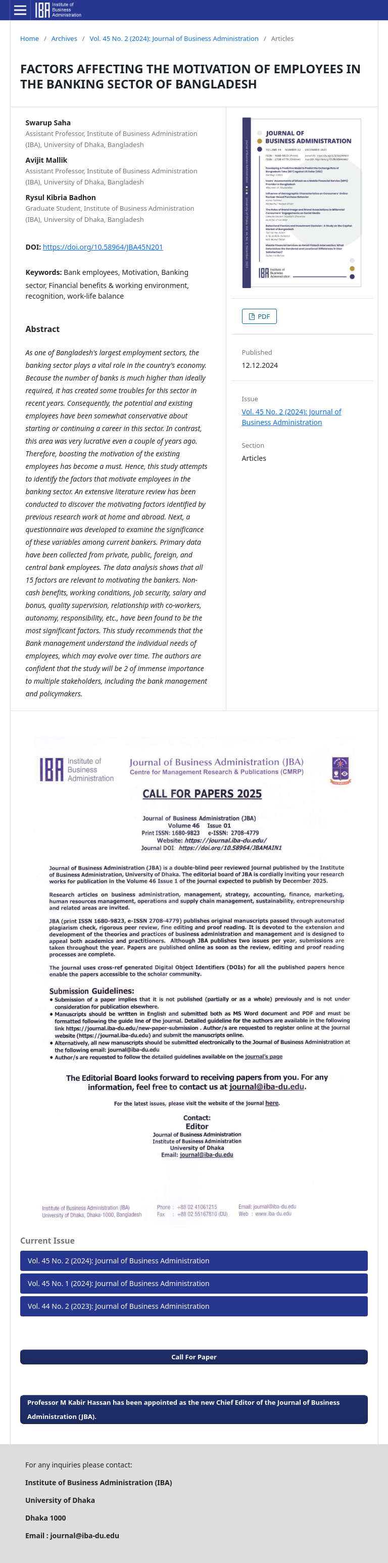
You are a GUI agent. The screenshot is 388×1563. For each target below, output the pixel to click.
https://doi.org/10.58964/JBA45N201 (103, 247)
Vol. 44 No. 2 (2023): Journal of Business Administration (119, 1306)
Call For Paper (193, 1356)
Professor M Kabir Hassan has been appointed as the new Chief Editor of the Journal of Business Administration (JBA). (183, 1409)
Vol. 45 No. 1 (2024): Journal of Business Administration (119, 1283)
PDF (263, 316)
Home (29, 38)
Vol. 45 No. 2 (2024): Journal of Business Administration (174, 38)
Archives (64, 38)
